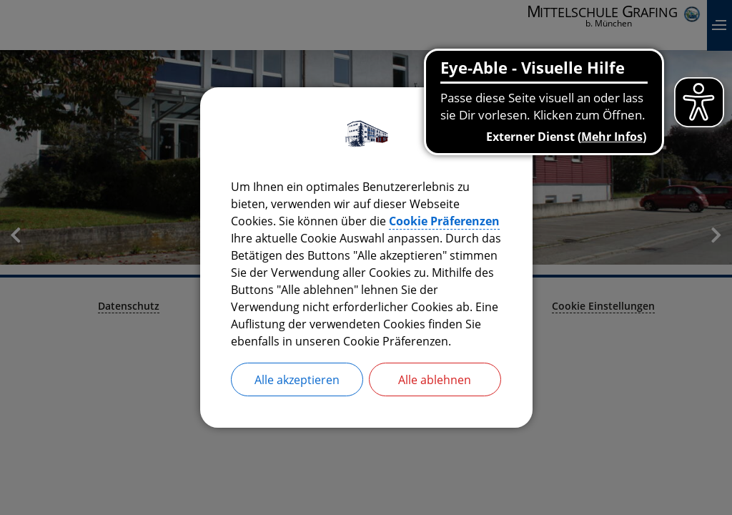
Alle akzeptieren (297, 380)
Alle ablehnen (434, 380)
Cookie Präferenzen (444, 221)
